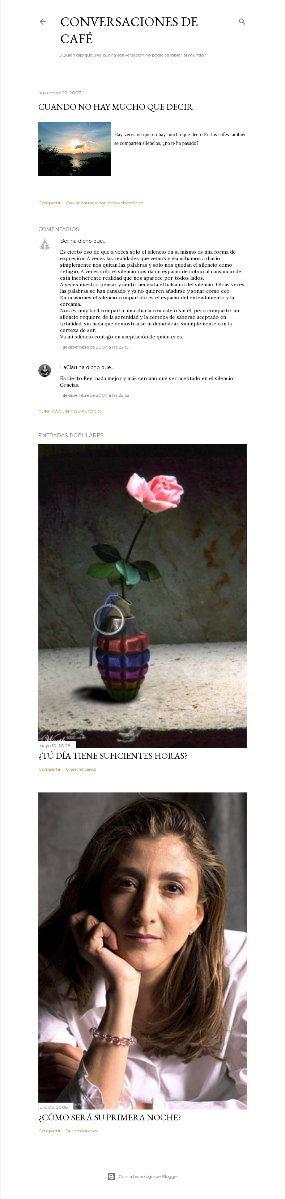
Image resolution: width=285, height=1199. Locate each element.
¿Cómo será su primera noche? (109, 1117)
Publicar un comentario (70, 411)
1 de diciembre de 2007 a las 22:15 (94, 347)
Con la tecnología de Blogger (142, 1176)
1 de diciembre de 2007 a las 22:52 (94, 395)
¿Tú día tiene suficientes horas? (113, 755)
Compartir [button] (49, 202)
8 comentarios (81, 769)
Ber (64, 241)
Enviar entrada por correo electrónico (104, 202)
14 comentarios (82, 1130)
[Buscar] (242, 20)
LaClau (68, 367)
